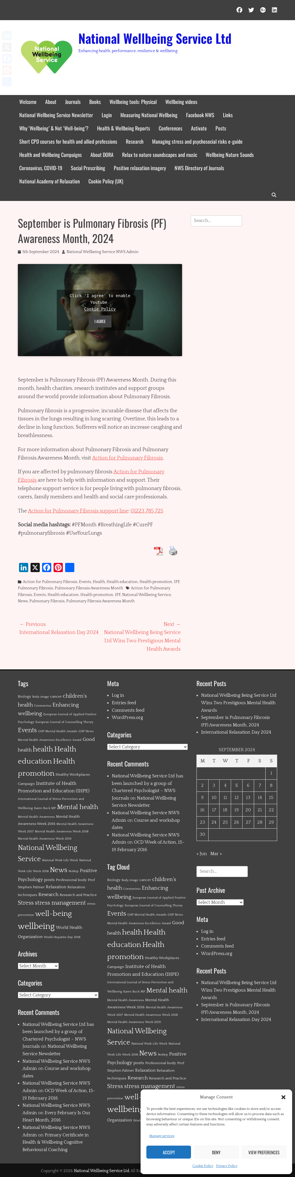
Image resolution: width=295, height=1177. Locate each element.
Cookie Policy (202, 1166)
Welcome (28, 101)
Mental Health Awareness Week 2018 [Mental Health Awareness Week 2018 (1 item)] (61, 831)
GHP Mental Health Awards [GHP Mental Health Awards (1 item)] (57, 731)
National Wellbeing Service (146, 595)
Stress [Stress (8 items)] (26, 903)
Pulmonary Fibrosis (35, 588)
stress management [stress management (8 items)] (60, 903)
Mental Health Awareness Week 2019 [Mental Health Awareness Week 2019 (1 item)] (44, 838)
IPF (176, 582)
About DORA (102, 154)
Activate (199, 128)
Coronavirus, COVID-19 (40, 168)
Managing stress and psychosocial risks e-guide (197, 141)
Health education (122, 582)
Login (107, 115)
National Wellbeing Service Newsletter (56, 115)
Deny (216, 1152)
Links (228, 115)
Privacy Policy (226, 1166)
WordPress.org (127, 717)
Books (95, 101)
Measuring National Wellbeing (148, 115)
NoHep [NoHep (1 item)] (74, 871)
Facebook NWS (200, 115)
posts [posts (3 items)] (49, 879)
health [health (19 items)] (43, 749)
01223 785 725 (147, 511)
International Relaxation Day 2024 (236, 732)
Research (134, 141)
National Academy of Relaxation (49, 181)
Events (85, 582)
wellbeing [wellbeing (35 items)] (36, 926)
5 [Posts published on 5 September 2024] (236, 785)
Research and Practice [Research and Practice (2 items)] (78, 895)
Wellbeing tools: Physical (133, 101)
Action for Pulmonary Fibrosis (127, 458)
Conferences (170, 128)
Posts (220, 128)
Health (99, 582)
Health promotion (155, 582)
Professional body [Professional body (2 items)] (71, 880)
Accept (169, 1152)
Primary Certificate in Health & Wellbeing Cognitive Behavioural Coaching (55, 1142)
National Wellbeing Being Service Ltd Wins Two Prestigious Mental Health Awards (239, 703)
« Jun (201, 853)
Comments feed (128, 710)
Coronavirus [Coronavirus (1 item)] (42, 705)
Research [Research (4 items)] (48, 894)
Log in (118, 695)
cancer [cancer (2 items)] (56, 696)
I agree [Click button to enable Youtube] (100, 321)
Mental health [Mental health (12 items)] (77, 807)
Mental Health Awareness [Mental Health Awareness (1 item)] (36, 817)
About (50, 101)
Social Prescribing (88, 168)
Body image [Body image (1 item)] (40, 696)
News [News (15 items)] (58, 870)
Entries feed (124, 702)
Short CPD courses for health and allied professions (68, 141)
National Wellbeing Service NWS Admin (103, 252)
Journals (73, 101)
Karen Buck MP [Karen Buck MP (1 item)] (45, 808)
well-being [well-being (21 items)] (53, 914)
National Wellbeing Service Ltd (155, 38)
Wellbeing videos (181, 101)
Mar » (216, 853)
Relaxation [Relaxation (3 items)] (56, 886)
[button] (283, 1097)
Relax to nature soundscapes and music (159, 154)
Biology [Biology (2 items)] (24, 696)
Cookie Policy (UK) (105, 181)
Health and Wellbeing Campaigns (50, 154)
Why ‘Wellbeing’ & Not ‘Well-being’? (53, 128)
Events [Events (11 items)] (27, 730)
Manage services (161, 1136)
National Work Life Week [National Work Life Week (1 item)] (60, 860)
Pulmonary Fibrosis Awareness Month (89, 588)
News (23, 601)
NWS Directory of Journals (199, 168)
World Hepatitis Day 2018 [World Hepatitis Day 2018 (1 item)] (62, 937)
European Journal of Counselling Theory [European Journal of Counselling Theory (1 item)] (64, 722)
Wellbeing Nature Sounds (230, 154)
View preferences (263, 1152)
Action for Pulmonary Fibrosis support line (78, 511)
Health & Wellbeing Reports (123, 128)
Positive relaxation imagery (140, 168)
